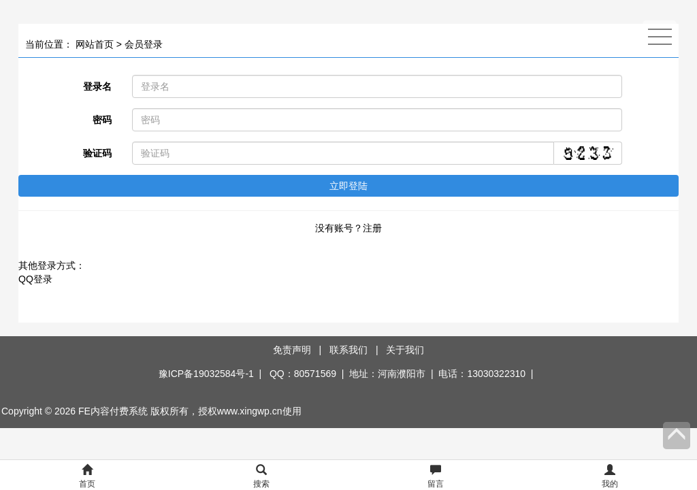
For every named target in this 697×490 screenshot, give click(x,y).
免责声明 (292, 349)
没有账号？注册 (348, 228)
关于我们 (405, 349)
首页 (87, 477)
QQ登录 (35, 279)
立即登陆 (348, 185)
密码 (102, 119)
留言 (435, 477)
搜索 (261, 477)
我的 (610, 477)
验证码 (97, 153)
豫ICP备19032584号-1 (206, 373)
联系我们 (348, 349)
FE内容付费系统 (113, 411)
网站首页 (95, 44)
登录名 (97, 86)
